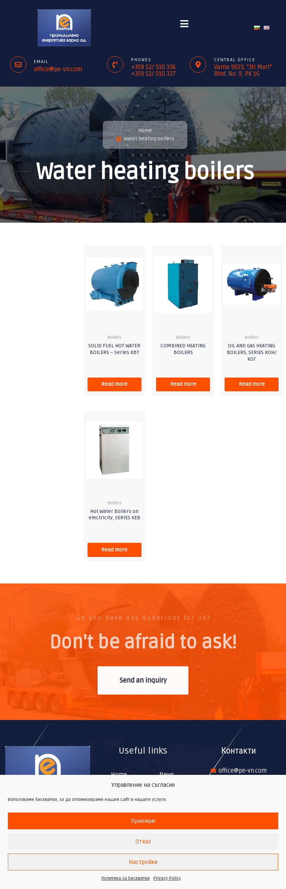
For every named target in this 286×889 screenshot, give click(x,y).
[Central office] (198, 64)
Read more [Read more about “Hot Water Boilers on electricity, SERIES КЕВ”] (114, 550)
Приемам (143, 821)
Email (41, 62)
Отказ (143, 841)
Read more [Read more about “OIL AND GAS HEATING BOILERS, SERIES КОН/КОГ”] (252, 384)
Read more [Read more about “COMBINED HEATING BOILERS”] (183, 384)
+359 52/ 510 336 (153, 67)
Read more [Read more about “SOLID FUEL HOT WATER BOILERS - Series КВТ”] (114, 384)
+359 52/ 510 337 (153, 74)
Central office (234, 60)
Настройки (143, 862)
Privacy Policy (167, 878)
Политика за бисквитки (125, 878)
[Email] (18, 64)
